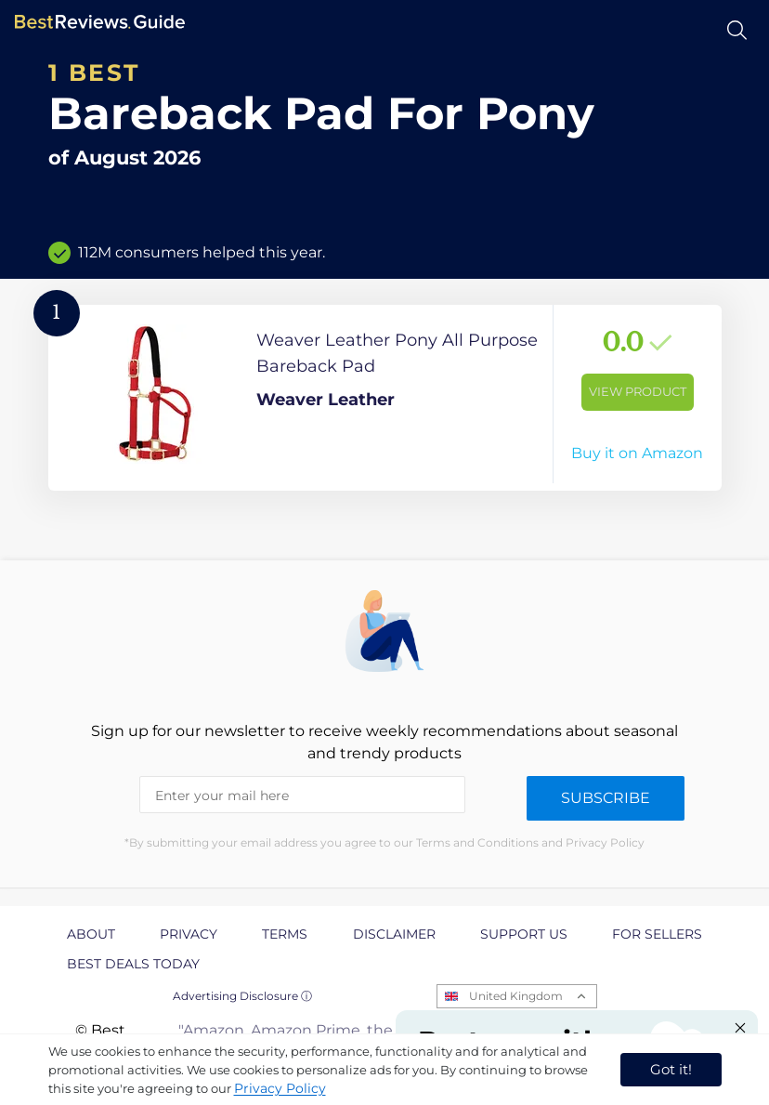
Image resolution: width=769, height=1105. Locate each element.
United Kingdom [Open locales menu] (516, 996)
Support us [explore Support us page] (523, 934)
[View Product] (385, 398)
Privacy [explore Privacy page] (188, 934)
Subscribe (605, 798)
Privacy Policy (280, 1088)
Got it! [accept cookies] (671, 1069)
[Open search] (737, 30)
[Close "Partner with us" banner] (740, 1027)
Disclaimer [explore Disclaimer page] (394, 934)
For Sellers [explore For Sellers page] (657, 934)
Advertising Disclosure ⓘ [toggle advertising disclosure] (242, 996)
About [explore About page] (91, 934)
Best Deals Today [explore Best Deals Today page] (133, 963)
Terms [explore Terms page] (284, 934)
